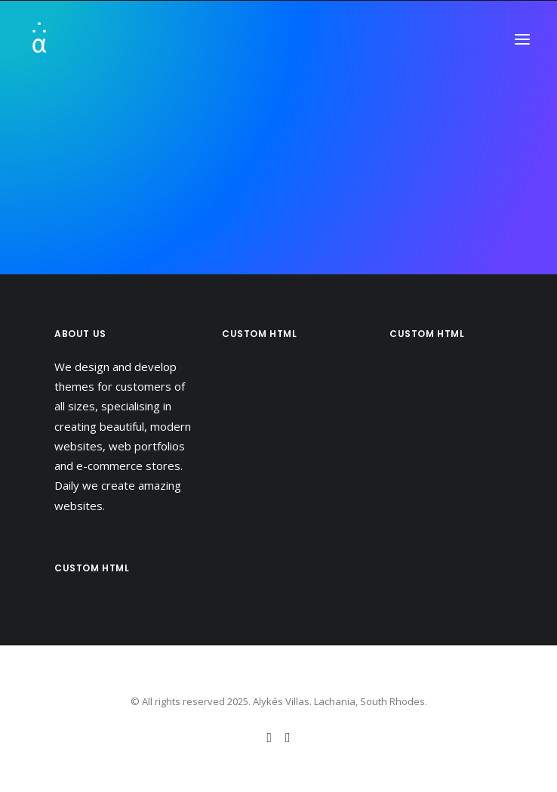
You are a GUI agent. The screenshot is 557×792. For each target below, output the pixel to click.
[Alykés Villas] (85, 39)
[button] (522, 39)
